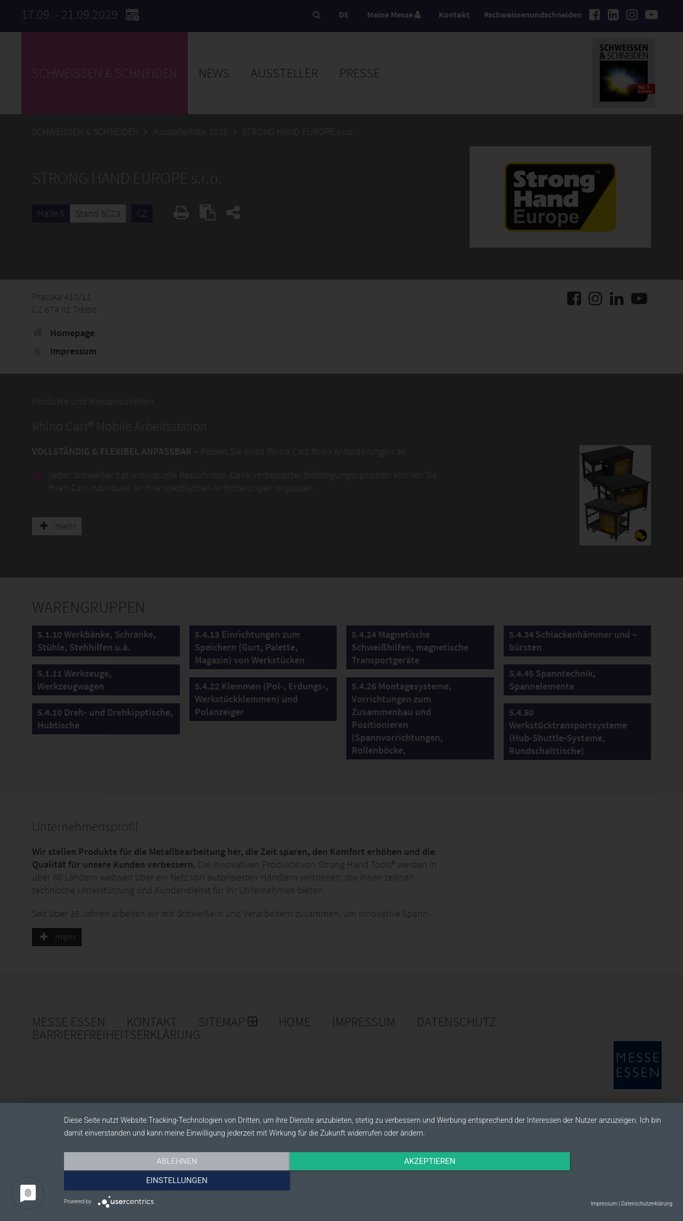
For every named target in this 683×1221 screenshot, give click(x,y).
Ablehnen (155, 1182)
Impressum (604, 1204)
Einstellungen (580, 1182)
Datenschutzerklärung (646, 1204)
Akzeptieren (368, 1182)
